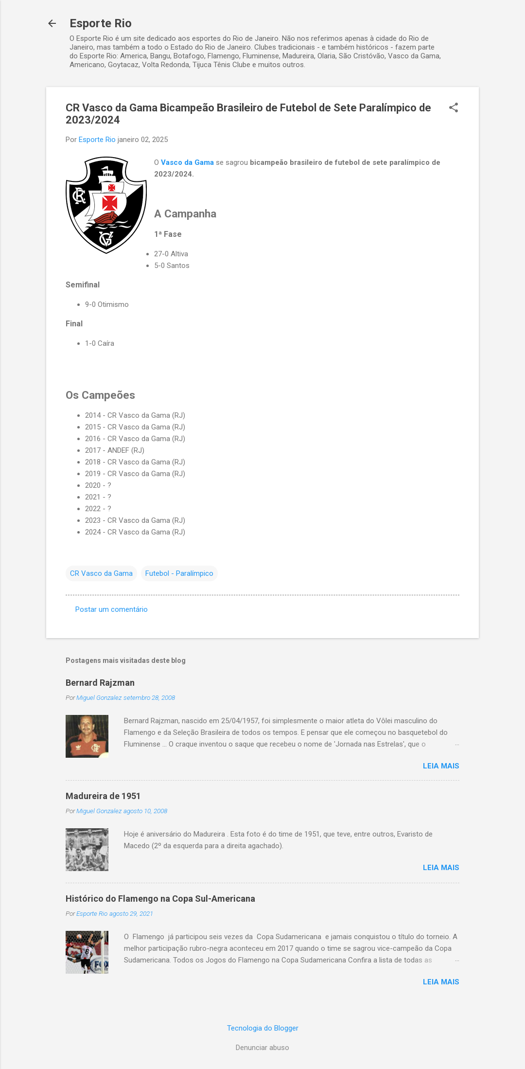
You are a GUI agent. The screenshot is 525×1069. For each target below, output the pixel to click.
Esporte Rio (101, 23)
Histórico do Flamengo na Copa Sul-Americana (160, 898)
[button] (453, 108)
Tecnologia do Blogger (262, 1028)
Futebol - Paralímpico (179, 573)
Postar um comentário (111, 609)
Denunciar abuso (262, 1047)
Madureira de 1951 (103, 796)
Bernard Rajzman (100, 682)
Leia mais (441, 766)
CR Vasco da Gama (101, 573)
